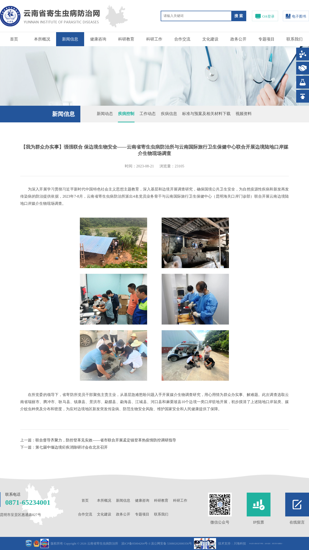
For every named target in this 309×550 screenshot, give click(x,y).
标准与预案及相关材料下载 (206, 113)
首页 (14, 39)
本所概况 (42, 39)
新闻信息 (70, 39)
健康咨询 (98, 39)
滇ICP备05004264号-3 (135, 543)
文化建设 (210, 39)
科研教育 (126, 39)
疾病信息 (169, 113)
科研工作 (154, 39)
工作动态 (148, 113)
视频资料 (244, 113)
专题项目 (266, 39)
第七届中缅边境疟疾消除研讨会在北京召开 (71, 447)
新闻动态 (105, 113)
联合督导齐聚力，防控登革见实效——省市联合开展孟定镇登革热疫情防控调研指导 (105, 440)
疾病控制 (126, 113)
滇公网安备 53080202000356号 (171, 543)
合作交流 (182, 39)
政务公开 (238, 39)
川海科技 (240, 543)
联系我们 (294, 39)
